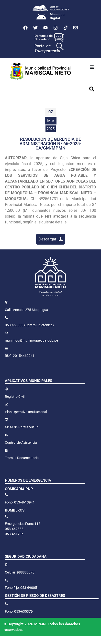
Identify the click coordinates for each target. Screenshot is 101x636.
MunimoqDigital (57, 16)
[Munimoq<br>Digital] (41, 17)
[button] (91, 67)
